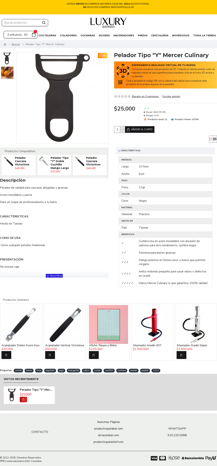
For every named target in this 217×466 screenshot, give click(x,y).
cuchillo (109, 369)
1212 (156, 369)
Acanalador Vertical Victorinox (64, 344)
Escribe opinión (171, 96)
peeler (145, 369)
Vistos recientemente (21, 378)
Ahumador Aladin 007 (147, 344)
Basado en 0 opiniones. (145, 96)
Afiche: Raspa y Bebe (103, 344)
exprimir (50, 369)
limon (29, 369)
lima (39, 369)
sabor (86, 369)
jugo (61, 369)
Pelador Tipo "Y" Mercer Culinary (36, 389)
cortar (97, 369)
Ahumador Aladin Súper (192, 344)
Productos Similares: (16, 299)
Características (130, 154)
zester (133, 369)
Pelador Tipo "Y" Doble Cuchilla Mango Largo (60, 163)
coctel (18, 369)
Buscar (16, 44)
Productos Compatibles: (20, 151)
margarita (73, 369)
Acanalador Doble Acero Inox (20, 344)
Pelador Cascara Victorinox (22, 161)
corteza (122, 369)
